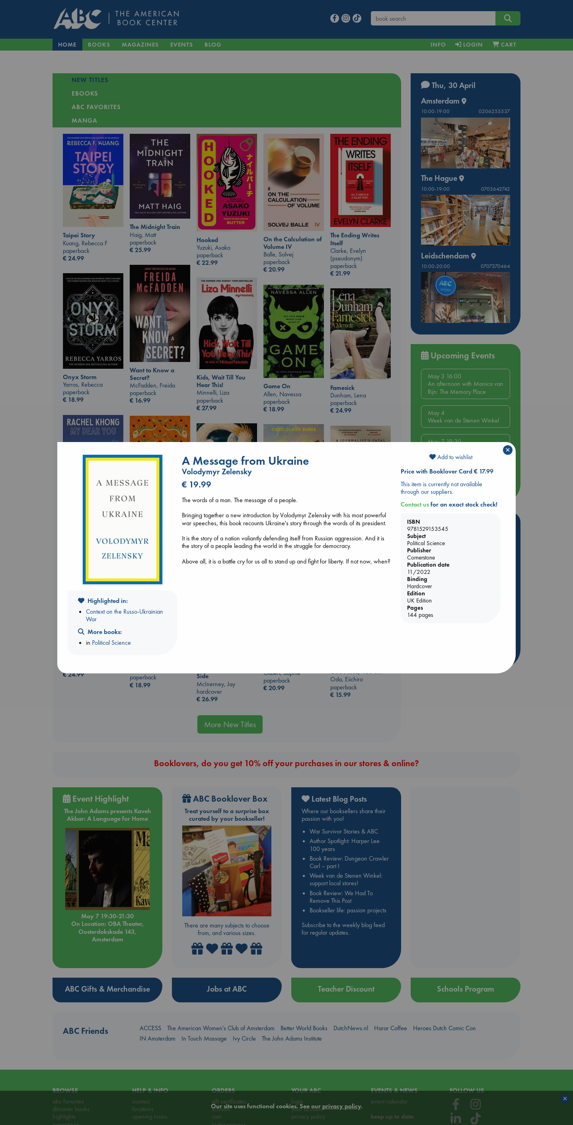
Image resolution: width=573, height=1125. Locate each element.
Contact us (415, 504)
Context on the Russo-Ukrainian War (124, 615)
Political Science (111, 642)
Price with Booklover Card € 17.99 (447, 471)
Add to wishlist (450, 457)
